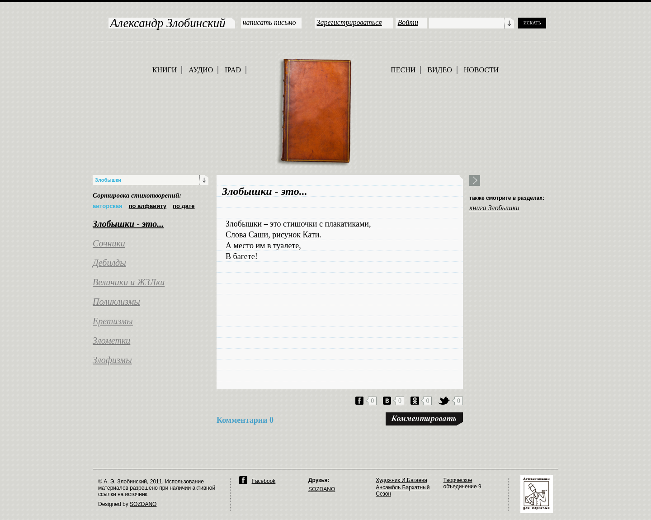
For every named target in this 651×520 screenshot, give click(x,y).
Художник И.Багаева (401, 480)
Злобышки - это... (128, 224)
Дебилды (109, 263)
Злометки (111, 340)
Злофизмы (112, 360)
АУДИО (201, 70)
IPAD (233, 70)
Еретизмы (113, 321)
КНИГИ (164, 70)
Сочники (109, 243)
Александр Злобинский (168, 23)
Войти (408, 22)
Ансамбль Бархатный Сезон (402, 490)
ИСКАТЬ (532, 22)
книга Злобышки (494, 208)
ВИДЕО (439, 70)
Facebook (264, 481)
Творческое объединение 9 (462, 483)
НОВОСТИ (481, 70)
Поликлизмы (116, 302)
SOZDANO (143, 504)
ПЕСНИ (403, 70)
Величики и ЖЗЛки (129, 282)
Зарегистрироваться (349, 22)
